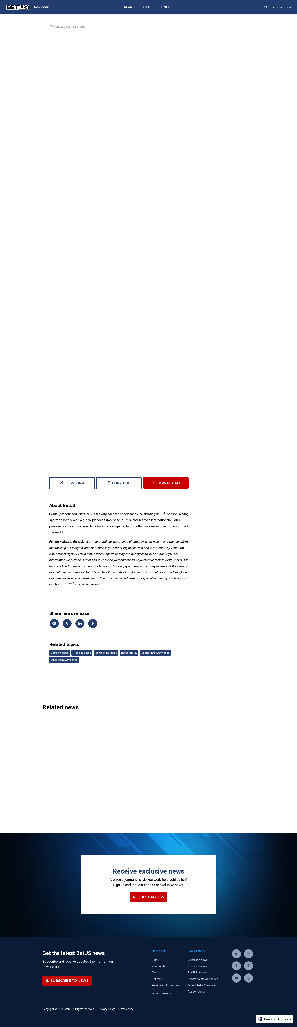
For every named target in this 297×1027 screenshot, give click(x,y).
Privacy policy (107, 1009)
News (128, 7)
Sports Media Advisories (155, 652)
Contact (166, 7)
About (147, 7)
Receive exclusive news (166, 985)
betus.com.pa (280, 7)
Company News (59, 652)
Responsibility (129, 652)
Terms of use (126, 1009)
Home (155, 960)
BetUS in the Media (106, 652)
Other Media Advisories (64, 659)
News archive (160, 966)
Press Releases (82, 652)
